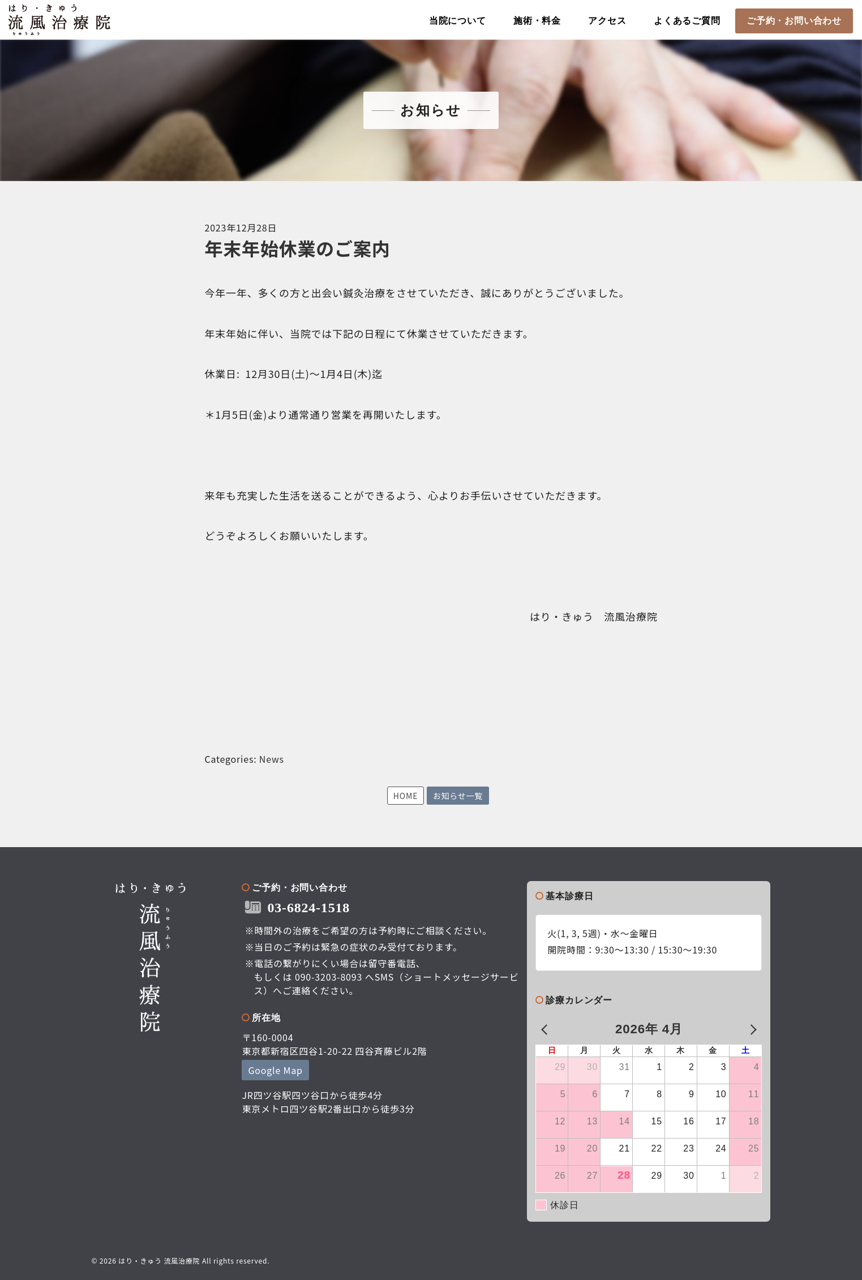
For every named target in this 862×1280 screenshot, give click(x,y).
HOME (405, 795)
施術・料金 (537, 20)
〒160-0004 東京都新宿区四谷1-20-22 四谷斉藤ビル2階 (334, 1044)
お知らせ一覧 (458, 795)
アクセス (607, 20)
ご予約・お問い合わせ (794, 20)
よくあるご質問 (687, 20)
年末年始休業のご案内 (298, 248)
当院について (457, 20)
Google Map (275, 1070)
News (271, 759)
